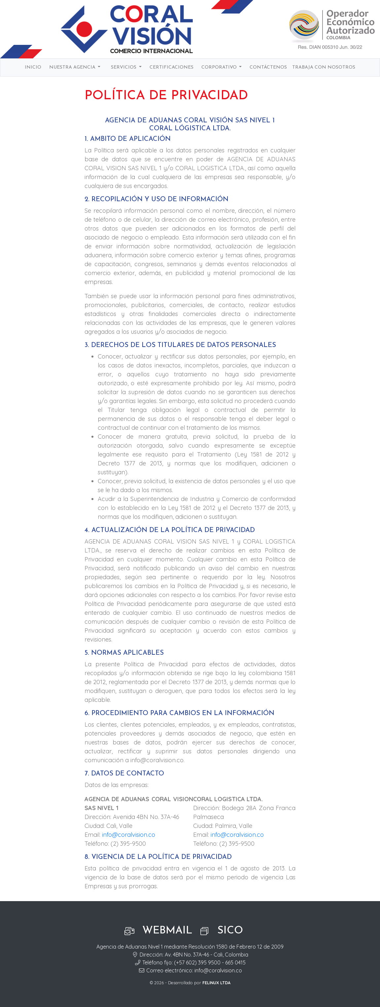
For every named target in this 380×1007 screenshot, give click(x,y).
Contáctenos (268, 67)
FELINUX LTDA (216, 982)
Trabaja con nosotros (323, 67)
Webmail (167, 931)
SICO (230, 931)
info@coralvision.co (128, 834)
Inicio (33, 67)
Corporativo (219, 67)
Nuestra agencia (73, 67)
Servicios (124, 67)
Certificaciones (171, 67)
